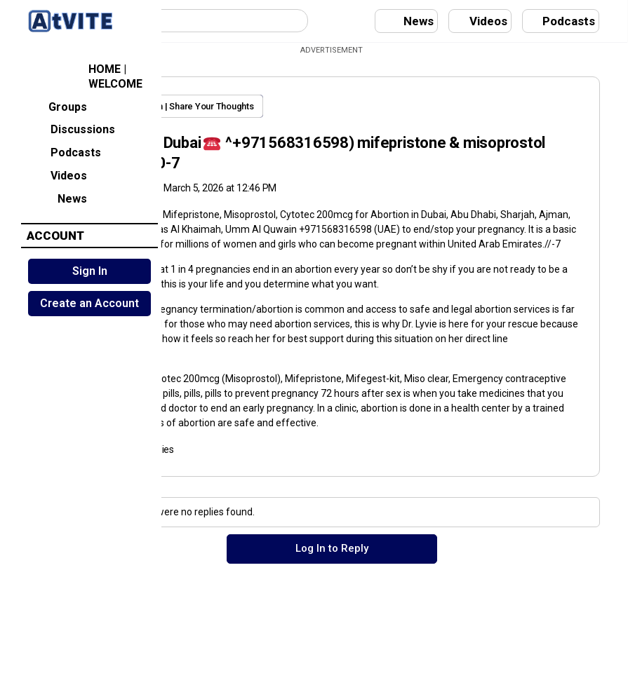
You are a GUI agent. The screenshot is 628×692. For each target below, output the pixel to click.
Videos (57, 174)
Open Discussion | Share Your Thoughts (300, 106)
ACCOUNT (55, 236)
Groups (57, 105)
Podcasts (64, 152)
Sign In (89, 271)
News (57, 197)
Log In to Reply (395, 619)
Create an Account (89, 303)
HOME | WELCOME (84, 76)
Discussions (71, 129)
